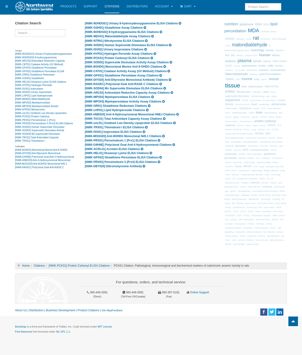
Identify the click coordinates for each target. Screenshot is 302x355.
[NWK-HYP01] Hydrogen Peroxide (33, 85)
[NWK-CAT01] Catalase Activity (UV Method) (39, 64)
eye (268, 96)
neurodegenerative (234, 138)
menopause (240, 224)
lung (256, 79)
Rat (227, 55)
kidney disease (271, 170)
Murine (275, 219)
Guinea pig (251, 207)
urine (248, 39)
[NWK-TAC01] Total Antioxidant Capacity (37, 137)
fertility (262, 65)
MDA (253, 30)
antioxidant (249, 219)
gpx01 (233, 191)
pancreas (237, 162)
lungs (261, 166)
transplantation (250, 141)
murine (247, 79)
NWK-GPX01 (278, 215)
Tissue (238, 166)
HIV (281, 219)
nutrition (231, 24)
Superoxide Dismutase (256, 138)
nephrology (256, 170)
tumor (228, 179)
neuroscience (246, 121)
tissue (232, 85)
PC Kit (270, 178)
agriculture (240, 146)
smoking (276, 199)
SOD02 (272, 125)
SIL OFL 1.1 (63, 331)
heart (254, 104)
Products (68, 6)
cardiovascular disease (252, 174)
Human (279, 66)
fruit (260, 207)
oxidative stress (268, 31)
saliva (248, 125)
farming (276, 195)
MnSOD (264, 146)
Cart (188, 6)
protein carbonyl (265, 121)
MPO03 (248, 166)
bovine (237, 66)
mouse (274, 79)
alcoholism (230, 215)
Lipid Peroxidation (270, 73)
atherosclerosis (232, 183)
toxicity (270, 50)
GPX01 (259, 133)
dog (280, 113)
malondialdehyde (249, 44)
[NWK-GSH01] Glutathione (29, 78)
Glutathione (245, 108)
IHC (268, 129)
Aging (255, 125)
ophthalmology (258, 96)
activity (280, 232)
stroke (256, 108)
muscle (281, 100)
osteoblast (266, 211)
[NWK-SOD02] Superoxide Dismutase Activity (39, 130)
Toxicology (265, 199)
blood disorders (254, 154)
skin (281, 146)
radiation (240, 39)
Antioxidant (276, 158)
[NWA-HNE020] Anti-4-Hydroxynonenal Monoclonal (42, 160)
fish (233, 203)
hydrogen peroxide (275, 166)
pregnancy (248, 228)
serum (257, 61)
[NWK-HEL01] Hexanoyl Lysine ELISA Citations (40, 82)
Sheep (246, 129)
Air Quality (240, 70)
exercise (255, 182)
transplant (236, 141)
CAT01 (274, 129)
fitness (240, 203)
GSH (258, 24)
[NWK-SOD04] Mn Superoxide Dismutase (37, 134)
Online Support (199, 292)
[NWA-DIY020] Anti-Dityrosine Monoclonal (37, 153)
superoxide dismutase (237, 96)
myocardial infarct (265, 203)
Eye (227, 219)
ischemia (267, 186)
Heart (275, 162)
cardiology (264, 104)
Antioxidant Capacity (261, 215)
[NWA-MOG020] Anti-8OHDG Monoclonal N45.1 (41, 163)
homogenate (244, 191)
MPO (246, 150)
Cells (267, 174)
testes (280, 138)
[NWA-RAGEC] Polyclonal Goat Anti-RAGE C (39, 167)
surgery (245, 182)
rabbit (251, 113)
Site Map (106, 310)
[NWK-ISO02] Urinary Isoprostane (33, 92)
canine (228, 117)
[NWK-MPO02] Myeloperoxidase (32, 102)
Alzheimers (253, 146)
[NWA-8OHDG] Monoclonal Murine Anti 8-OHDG (41, 150)
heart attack (280, 203)
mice (257, 211)
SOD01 (242, 154)
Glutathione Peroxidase (271, 142)
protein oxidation (246, 240)
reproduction (249, 65)
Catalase (265, 158)
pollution (264, 70)
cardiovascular (239, 112)
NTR (263, 108)
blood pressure (239, 199)
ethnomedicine (277, 240)
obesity (254, 117)
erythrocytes (249, 162)
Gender (264, 183)
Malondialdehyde (236, 74)
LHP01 (243, 187)
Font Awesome (23, 331)
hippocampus (231, 121)
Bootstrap (20, 326)
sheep (228, 207)
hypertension (273, 236)
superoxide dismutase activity (239, 134)
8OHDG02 (251, 70)
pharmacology (264, 162)
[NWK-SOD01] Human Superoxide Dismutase (39, 127)
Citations (111, 6)
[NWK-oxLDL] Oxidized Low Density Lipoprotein (41, 113)
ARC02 (228, 150)
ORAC (243, 211)
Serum (228, 162)
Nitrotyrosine (244, 91)
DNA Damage (279, 39)
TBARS (229, 79)
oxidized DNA (251, 55)
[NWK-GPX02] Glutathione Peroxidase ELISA (39, 71)
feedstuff (229, 146)
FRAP (251, 211)
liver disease (269, 232)
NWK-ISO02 (231, 170)
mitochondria (270, 112)
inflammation (255, 86)
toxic (227, 142)
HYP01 (263, 117)
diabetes (230, 61)
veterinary (245, 117)
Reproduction (231, 236)
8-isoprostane (269, 100)
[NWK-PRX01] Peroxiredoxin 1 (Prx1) (35, 120)
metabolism (244, 170)
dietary (239, 55)
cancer (267, 61)
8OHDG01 (265, 39)
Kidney (273, 183)
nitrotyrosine (278, 104)
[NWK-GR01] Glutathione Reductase (35, 74)
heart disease (274, 108)
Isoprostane (269, 207)
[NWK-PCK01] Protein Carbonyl (32, 116)
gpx (227, 191)
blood (282, 191)
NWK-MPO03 (254, 187)
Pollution (229, 70)
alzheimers (253, 199)
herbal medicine (253, 232)
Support (90, 6)
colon (234, 240)
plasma (244, 60)
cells (270, 65)
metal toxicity (252, 244)
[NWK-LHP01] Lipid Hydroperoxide (33, 95)
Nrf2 (255, 166)
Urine (227, 45)
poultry (254, 195)
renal (227, 174)
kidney (276, 55)
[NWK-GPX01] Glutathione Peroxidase (36, 67)
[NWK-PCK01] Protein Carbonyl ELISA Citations (79, 265)
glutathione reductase (247, 179)
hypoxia (237, 150)
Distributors (137, 6)
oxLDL (273, 228)
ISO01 (243, 236)
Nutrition (279, 50)
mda (283, 170)
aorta (227, 113)
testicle (272, 138)
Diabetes (256, 92)
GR (234, 179)
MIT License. (105, 326)
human (265, 55)
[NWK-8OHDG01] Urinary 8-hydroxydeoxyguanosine (43, 54)
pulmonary (231, 153)
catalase (245, 195)
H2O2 (271, 117)
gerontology (239, 244)
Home (26, 265)
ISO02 (245, 100)
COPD (273, 150)
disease (235, 174)
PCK (279, 125)
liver (244, 86)
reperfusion (279, 187)
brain (259, 112)
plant (237, 79)
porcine (261, 236)
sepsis (264, 79)
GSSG (228, 66)
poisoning (252, 236)
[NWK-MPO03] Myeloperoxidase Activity (36, 106)
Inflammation (231, 108)
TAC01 (246, 215)
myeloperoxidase (259, 150)
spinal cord (250, 203)
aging (236, 117)
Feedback (117, 310)
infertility (260, 224)
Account (164, 6)
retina (274, 96)
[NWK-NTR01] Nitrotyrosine (30, 109)
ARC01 (250, 224)
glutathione (247, 24)
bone (227, 240)
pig (282, 236)
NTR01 (230, 91)
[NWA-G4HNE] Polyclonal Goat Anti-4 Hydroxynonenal (44, 157)
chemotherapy (232, 195)
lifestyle (229, 104)
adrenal (261, 129)
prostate (229, 224)
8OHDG (229, 38)
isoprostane (255, 100)
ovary (273, 92)
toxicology (257, 50)
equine (263, 125)
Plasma (253, 74)
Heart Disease (261, 228)
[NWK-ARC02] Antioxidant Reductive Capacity (40, 60)
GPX (268, 133)
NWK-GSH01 (280, 61)
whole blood (265, 195)
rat (256, 38)
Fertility (269, 224)
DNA (239, 215)
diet (233, 55)
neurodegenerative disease (265, 191)
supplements (239, 207)
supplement (232, 100)
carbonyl (230, 125)
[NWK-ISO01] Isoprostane (29, 88)
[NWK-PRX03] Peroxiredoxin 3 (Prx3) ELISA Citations (44, 123)
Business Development (60, 310)
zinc (258, 158)
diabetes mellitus (246, 158)
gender (228, 244)
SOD (266, 24)
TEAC (236, 211)
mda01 (233, 219)
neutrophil (240, 232)
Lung (253, 129)
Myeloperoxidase (233, 228)
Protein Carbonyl (233, 129)
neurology (276, 174)
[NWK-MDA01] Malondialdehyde (32, 99)
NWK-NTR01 (272, 86)
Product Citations (88, 310)
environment (278, 70)
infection (274, 146)
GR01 (262, 179)
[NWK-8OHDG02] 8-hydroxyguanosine (36, 57)
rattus (266, 92)
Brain (278, 117)
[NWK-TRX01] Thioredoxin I (30, 141)
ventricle (229, 166)
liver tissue (278, 211)
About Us (21, 310)
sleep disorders (262, 219)
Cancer (240, 125)
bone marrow (261, 240)
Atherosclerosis (242, 104)
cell (240, 219)
